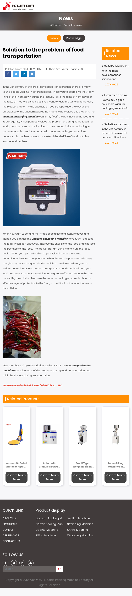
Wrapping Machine (80, 535)
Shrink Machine (77, 530)
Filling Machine (46, 535)
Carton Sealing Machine (52, 524)
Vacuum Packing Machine (54, 518)
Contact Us (11, 541)
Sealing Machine (78, 518)
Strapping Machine (80, 524)
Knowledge (74, 38)
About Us (9, 518)
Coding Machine (47, 530)
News (54, 38)
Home (57, 25)
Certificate (11, 535)
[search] (59, 569)
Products (10, 524)
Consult (68, 25)
